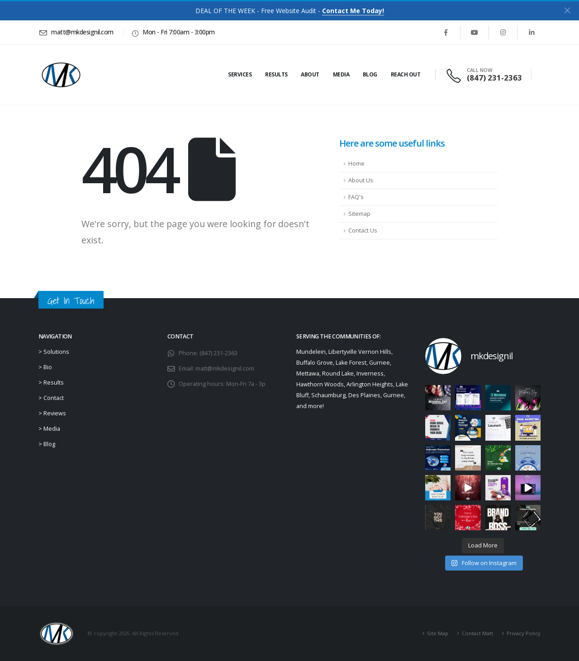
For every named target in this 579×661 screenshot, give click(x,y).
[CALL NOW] (485, 75)
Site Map (437, 633)
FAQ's (356, 197)
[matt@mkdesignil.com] (77, 32)
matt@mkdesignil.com (224, 368)
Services (240, 74)
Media (341, 74)
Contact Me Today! (353, 10)
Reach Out (406, 74)
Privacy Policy (524, 633)
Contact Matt (477, 633)
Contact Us (362, 230)
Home (356, 163)
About (310, 74)
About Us (360, 180)
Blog (370, 74)
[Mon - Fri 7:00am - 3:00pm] (172, 32)
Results (276, 74)
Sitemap (359, 214)
